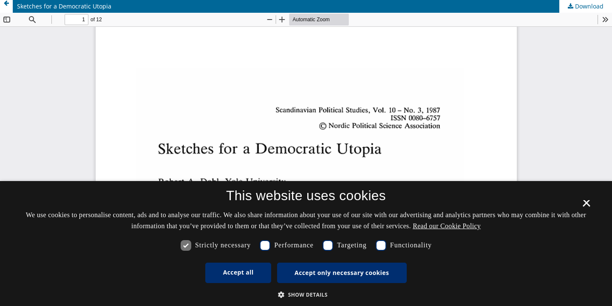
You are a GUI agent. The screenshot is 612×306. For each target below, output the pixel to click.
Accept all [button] (238, 272)
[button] (306, 294)
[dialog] (306, 243)
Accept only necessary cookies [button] (342, 273)
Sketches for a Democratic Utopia (64, 6)
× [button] (586, 206)
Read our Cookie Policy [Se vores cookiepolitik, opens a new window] (447, 226)
